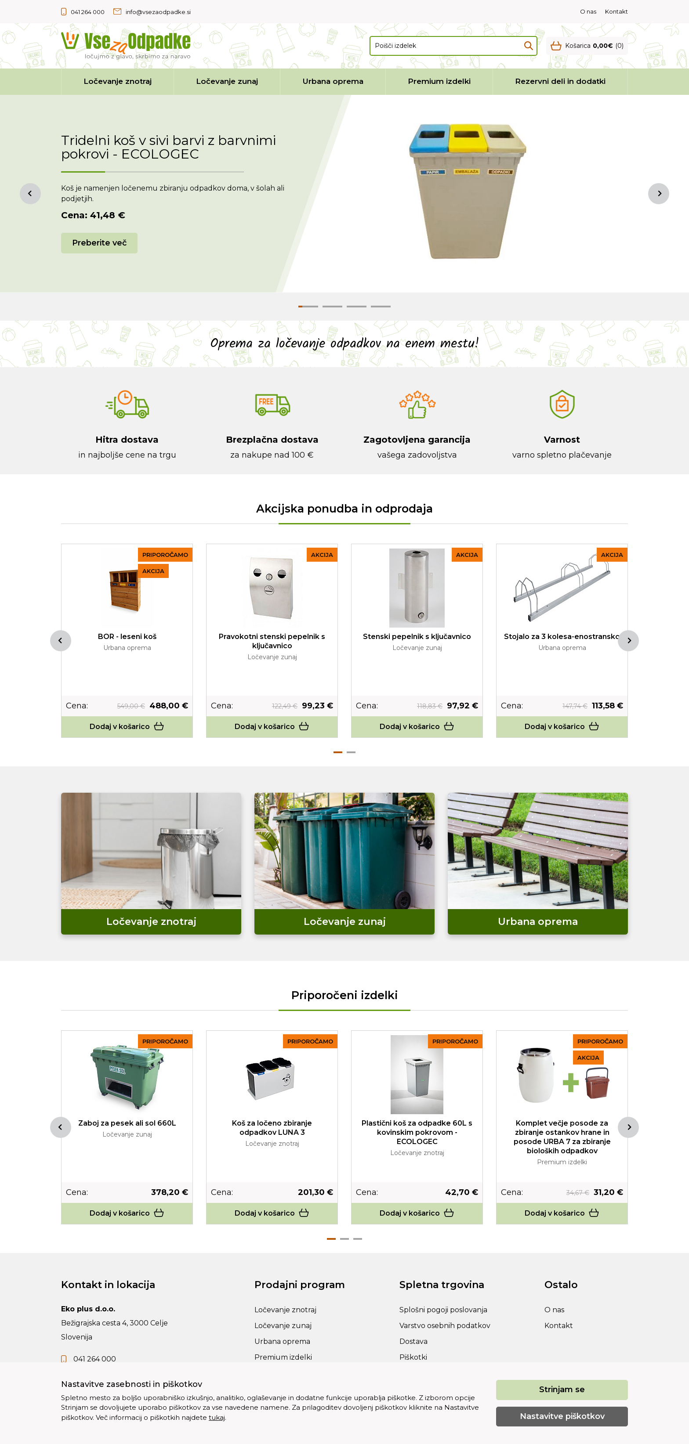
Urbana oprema (333, 81)
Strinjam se (562, 1389)
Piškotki (413, 1357)
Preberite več (99, 243)
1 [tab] (338, 752)
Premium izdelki (439, 81)
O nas (588, 11)
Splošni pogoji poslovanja (443, 1310)
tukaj (217, 1417)
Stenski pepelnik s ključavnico (417, 636)
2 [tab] (351, 752)
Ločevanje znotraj (117, 81)
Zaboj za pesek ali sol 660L (127, 1123)
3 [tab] (357, 1239)
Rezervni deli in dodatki (560, 81)
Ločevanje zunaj (227, 81)
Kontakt (616, 11)
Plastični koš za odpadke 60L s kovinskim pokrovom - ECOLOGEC (417, 1132)
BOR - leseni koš (127, 636)
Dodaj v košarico (127, 726)
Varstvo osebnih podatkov (444, 1325)
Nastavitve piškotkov (562, 1416)
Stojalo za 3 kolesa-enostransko (562, 636)
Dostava (413, 1341)
